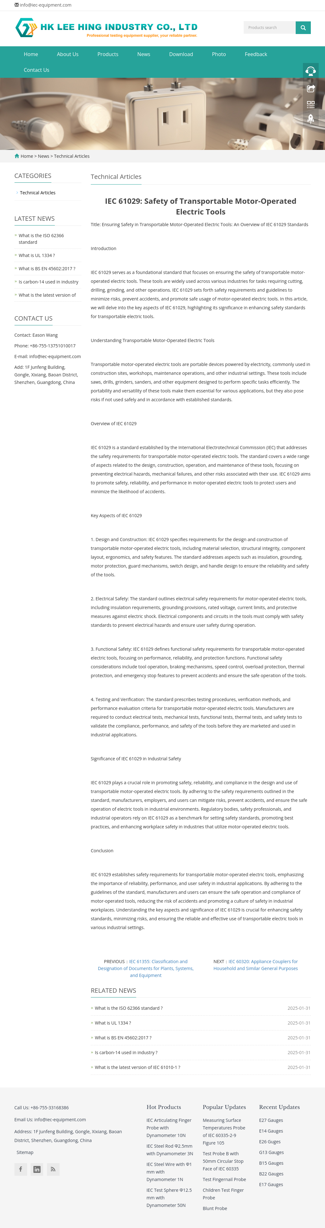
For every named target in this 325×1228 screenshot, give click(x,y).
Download (181, 54)
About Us (68, 54)
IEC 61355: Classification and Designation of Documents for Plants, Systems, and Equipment (146, 968)
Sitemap (25, 1152)
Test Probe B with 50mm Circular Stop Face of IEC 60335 (223, 1161)
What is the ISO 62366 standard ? (129, 1008)
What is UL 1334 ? (113, 1023)
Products (107, 54)
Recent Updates (279, 1107)
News (143, 54)
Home (31, 54)
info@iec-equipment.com (46, 5)
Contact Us (36, 69)
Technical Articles (71, 156)
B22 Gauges (271, 1174)
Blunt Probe (215, 1208)
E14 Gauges (271, 1131)
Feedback (256, 54)
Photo (219, 54)
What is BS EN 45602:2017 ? (123, 1038)
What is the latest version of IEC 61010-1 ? (137, 1067)
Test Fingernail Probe (224, 1179)
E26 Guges (270, 1142)
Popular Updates (224, 1107)
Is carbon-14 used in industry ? (126, 1052)
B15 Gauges (271, 1163)
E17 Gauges (271, 1184)
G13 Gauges (271, 1152)
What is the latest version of (47, 295)
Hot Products (164, 1107)
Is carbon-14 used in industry (48, 282)
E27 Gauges (271, 1120)
